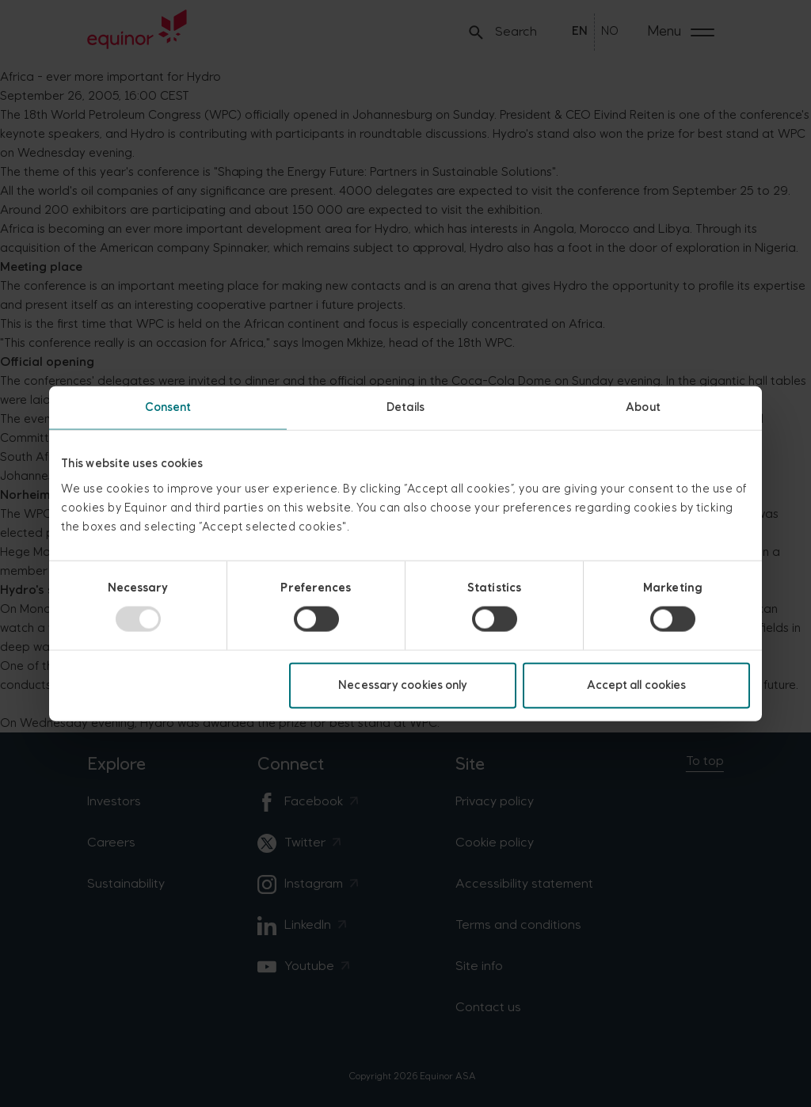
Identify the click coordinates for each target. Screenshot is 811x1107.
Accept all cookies (637, 684)
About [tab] (643, 407)
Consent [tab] (168, 407)
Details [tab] (405, 407)
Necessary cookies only (402, 684)
